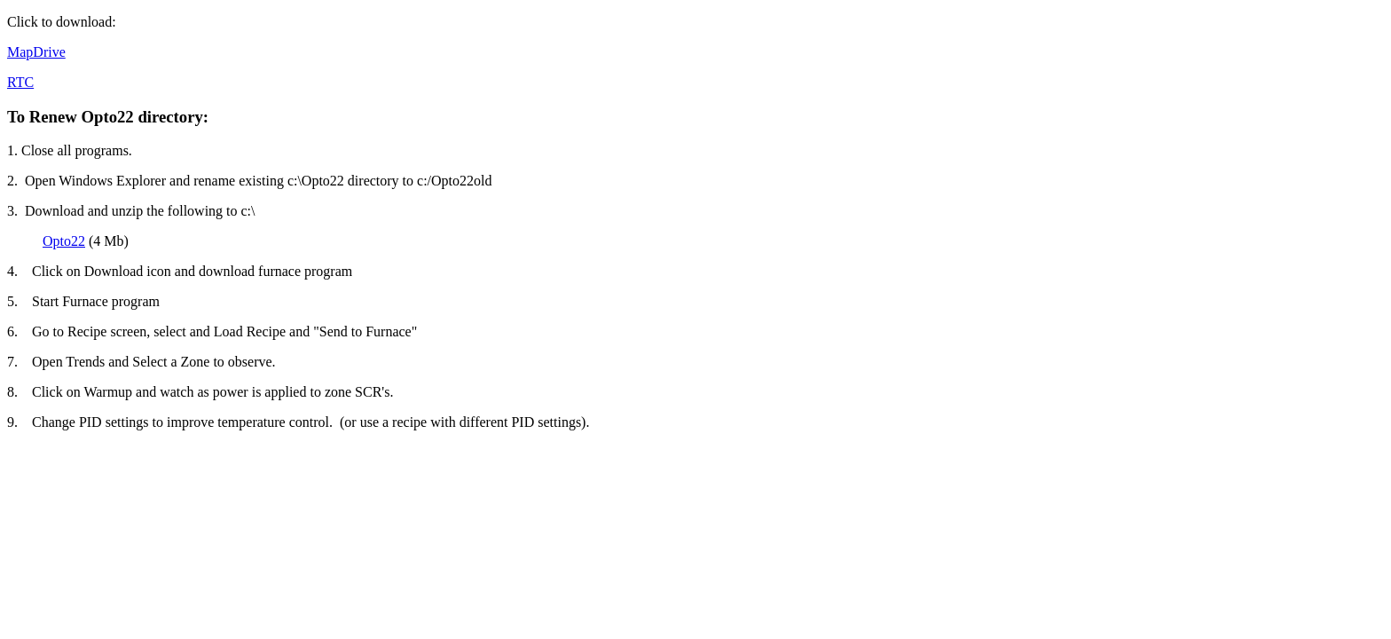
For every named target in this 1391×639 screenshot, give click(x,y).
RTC (20, 82)
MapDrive (36, 51)
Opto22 (64, 240)
